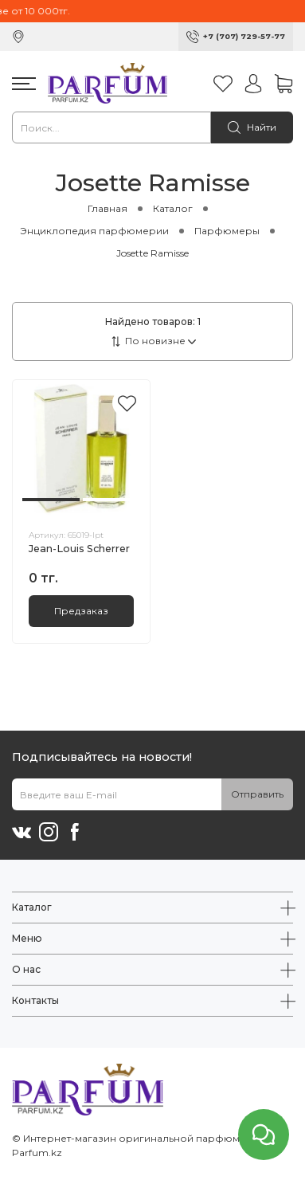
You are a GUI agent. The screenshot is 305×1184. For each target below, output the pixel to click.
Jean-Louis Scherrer (79, 549)
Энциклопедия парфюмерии (94, 231)
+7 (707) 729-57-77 (244, 36)
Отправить (257, 794)
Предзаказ (81, 611)
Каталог (173, 208)
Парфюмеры (227, 231)
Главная (107, 208)
